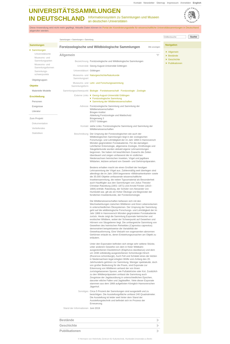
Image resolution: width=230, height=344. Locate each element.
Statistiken (37, 133)
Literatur (36, 111)
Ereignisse (37, 106)
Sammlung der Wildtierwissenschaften (112, 101)
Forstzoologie (128, 90)
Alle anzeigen (154, 47)
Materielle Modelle (41, 90)
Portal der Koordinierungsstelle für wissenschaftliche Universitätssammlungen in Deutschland (150, 27)
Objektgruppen (39, 80)
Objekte (34, 85)
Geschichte (68, 325)
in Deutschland (57, 18)
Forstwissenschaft (109, 90)
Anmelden (185, 2)
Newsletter (148, 2)
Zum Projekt (36, 118)
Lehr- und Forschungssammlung (106, 83)
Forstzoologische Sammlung (107, 98)
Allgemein (67, 55)
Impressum (172, 2)
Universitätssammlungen (75, 10)
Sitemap (161, 2)
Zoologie (141, 90)
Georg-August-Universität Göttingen (111, 95)
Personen (37, 101)
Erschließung (37, 96)
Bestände (66, 320)
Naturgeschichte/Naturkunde (104, 75)
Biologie (94, 90)
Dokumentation (40, 123)
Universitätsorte (42, 53)
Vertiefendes (38, 128)
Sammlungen (65, 40)
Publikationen (70, 331)
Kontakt (137, 2)
